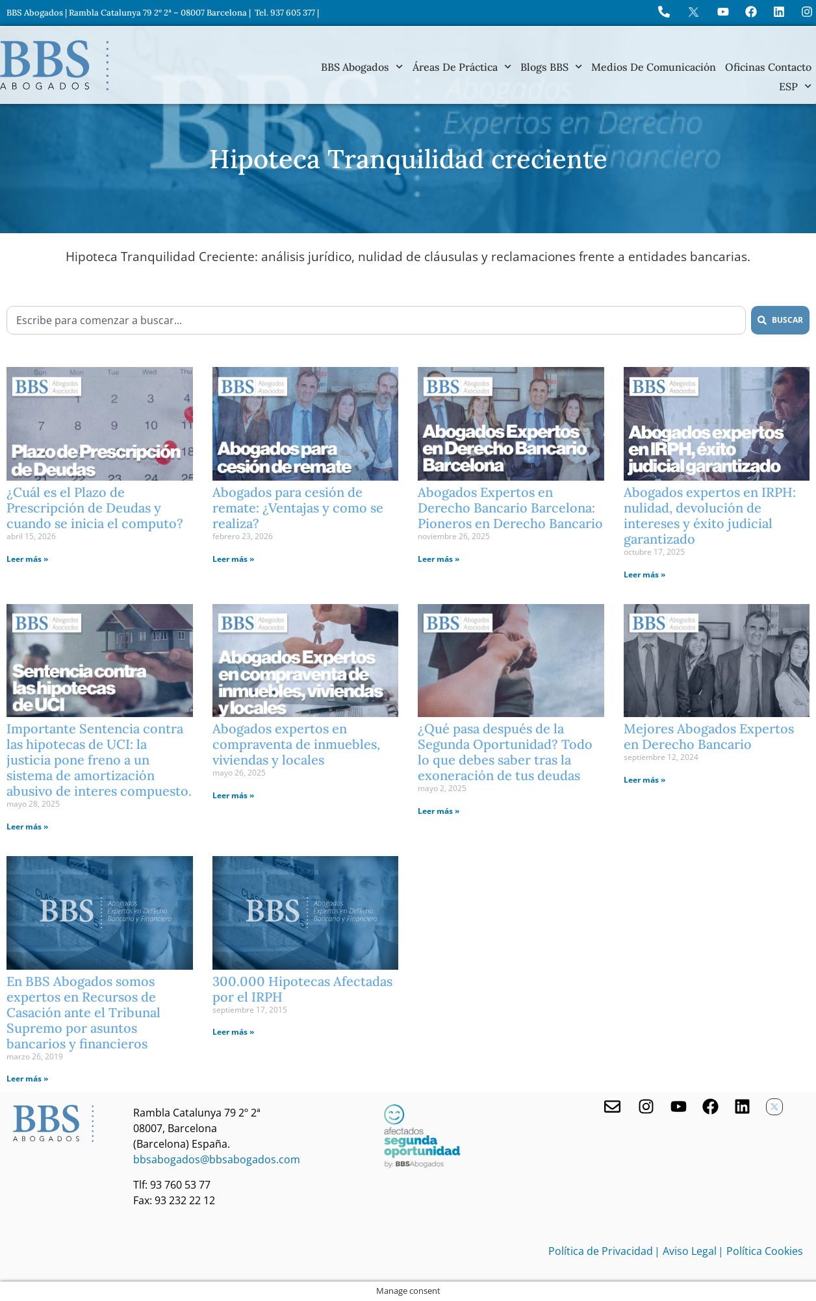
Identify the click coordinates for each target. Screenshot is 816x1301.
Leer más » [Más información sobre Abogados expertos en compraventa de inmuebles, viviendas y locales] (233, 795)
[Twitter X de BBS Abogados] (774, 1106)
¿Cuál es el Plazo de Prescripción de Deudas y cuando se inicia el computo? (94, 507)
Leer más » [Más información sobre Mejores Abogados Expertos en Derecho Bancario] (644, 779)
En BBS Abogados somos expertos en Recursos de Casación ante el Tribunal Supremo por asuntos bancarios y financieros (83, 1012)
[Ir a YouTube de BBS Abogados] (723, 12)
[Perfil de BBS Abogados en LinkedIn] (779, 12)
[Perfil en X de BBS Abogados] (693, 12)
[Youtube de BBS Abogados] (678, 1106)
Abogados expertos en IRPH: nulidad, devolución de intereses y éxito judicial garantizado (710, 515)
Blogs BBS (551, 67)
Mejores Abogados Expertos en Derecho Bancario (709, 736)
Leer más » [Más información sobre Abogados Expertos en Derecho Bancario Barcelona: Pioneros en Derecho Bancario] (438, 558)
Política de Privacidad (600, 1251)
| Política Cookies (760, 1251)
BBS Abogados (362, 67)
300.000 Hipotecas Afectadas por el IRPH (302, 989)
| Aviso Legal (685, 1251)
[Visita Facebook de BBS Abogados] (751, 12)
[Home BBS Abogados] (54, 65)
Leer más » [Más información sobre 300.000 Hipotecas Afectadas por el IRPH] (233, 1031)
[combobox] (376, 320)
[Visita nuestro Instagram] (646, 1106)
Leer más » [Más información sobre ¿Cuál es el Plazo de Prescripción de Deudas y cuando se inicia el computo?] (27, 558)
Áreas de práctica (462, 67)
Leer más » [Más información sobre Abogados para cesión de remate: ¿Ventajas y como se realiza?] (233, 558)
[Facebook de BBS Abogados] (710, 1106)
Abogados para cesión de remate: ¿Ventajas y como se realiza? (297, 507)
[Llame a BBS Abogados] (664, 12)
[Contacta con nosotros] (612, 1106)
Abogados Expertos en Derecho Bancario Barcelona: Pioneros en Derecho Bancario (510, 507)
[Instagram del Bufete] (807, 12)
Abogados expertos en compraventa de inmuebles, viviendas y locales (296, 744)
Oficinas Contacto (768, 66)
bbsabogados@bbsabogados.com (216, 1159)
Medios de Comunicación (653, 66)
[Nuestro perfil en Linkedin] (742, 1106)
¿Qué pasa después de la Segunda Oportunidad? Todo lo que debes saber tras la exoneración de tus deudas (505, 751)
